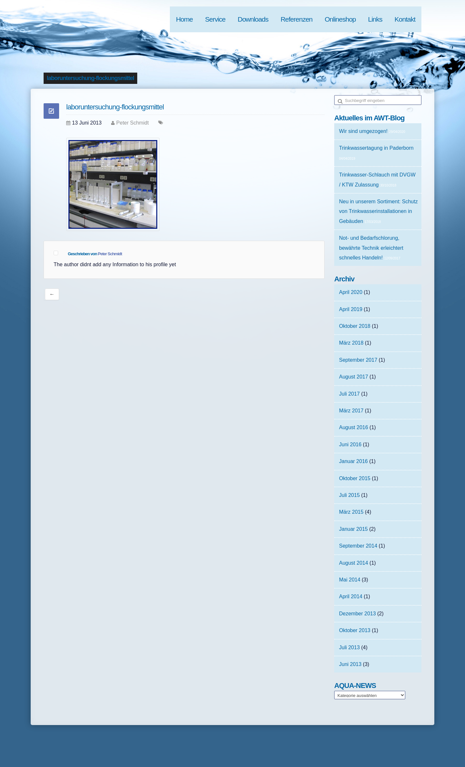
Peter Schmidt (132, 123)
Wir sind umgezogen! (363, 131)
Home (184, 19)
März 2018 (351, 343)
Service (215, 19)
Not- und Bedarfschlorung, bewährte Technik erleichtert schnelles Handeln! (371, 247)
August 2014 (353, 563)
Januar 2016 (353, 461)
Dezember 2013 (357, 613)
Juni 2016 (350, 444)
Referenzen (297, 19)
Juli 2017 (349, 394)
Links (375, 19)
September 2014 (358, 546)
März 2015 (351, 512)
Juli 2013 (349, 647)
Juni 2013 (350, 664)
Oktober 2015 (354, 478)
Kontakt (405, 19)
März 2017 (351, 410)
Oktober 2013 (354, 630)
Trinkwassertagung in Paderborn (376, 148)
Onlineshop (340, 19)
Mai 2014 (349, 579)
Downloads (253, 19)
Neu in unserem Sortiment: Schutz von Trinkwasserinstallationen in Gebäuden (378, 211)
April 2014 (350, 596)
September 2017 (358, 360)
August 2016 (353, 427)
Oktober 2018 (354, 326)
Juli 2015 (349, 495)
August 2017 (353, 376)
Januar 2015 (353, 529)
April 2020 (350, 292)
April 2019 (350, 309)
